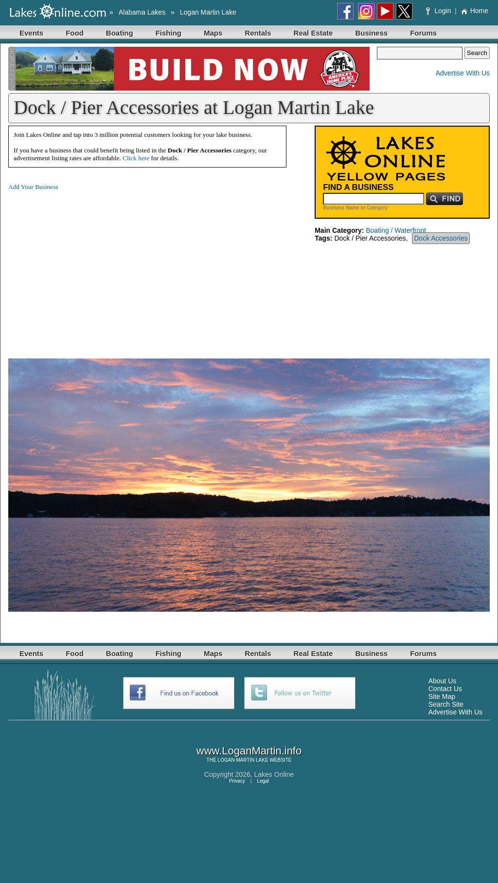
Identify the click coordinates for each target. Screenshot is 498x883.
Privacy (237, 781)
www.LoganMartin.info (249, 751)
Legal (263, 781)
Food (75, 33)
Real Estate (313, 33)
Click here (136, 158)
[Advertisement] (90, 267)
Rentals (258, 33)
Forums (423, 33)
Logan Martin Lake (208, 12)
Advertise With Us (463, 73)
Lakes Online (274, 774)
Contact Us (445, 689)
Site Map (441, 696)
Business (371, 33)
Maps (213, 33)
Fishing (168, 33)
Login (439, 11)
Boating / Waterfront (396, 230)
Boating (119, 33)
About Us (442, 681)
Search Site (445, 704)
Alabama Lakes (142, 12)
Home (474, 11)
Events (31, 33)
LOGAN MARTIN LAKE (242, 760)
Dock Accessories (440, 238)
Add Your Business (33, 186)
